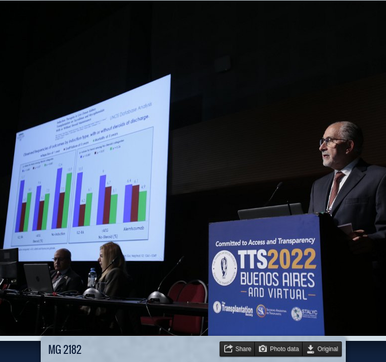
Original (328, 348)
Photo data (284, 348)
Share (243, 348)
